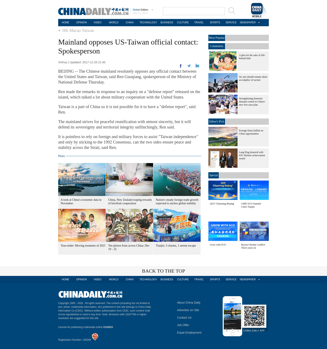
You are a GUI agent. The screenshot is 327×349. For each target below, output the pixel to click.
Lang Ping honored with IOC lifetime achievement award (252, 155)
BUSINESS (167, 22)
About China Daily (188, 302)
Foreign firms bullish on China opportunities (251, 132)
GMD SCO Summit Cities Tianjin (251, 205)
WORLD (113, 22)
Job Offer (183, 325)
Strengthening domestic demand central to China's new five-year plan (252, 101)
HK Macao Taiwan (78, 30)
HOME (65, 22)
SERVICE (231, 22)
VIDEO (97, 22)
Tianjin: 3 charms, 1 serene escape (176, 245)
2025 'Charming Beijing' (222, 203)
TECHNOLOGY (148, 22)
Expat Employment (189, 332)
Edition (140, 9)
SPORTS (215, 22)
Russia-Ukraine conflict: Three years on (253, 246)
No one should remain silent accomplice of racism (253, 78)
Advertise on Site (188, 310)
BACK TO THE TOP (163, 271)
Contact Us (184, 317)
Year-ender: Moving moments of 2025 (83, 245)
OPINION (81, 22)
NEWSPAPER (247, 22)
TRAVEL (199, 22)
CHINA (129, 22)
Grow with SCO (218, 244)
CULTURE (183, 22)
